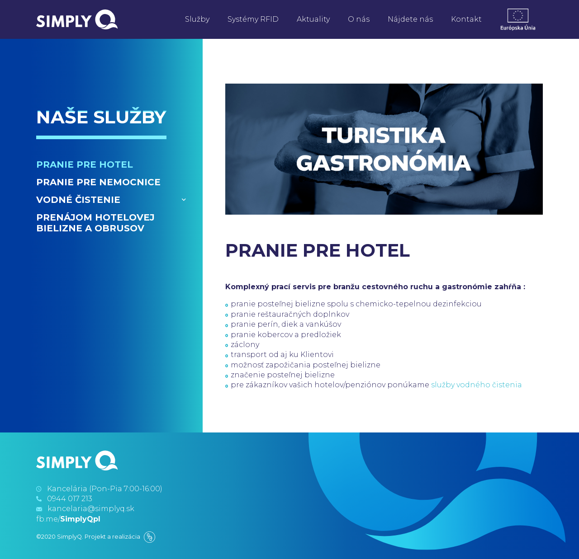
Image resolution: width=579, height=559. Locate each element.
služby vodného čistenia (476, 384)
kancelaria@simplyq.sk (90, 508)
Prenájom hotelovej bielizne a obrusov (95, 223)
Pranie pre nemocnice (98, 182)
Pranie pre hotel (84, 164)
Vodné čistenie (78, 199)
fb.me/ (68, 519)
